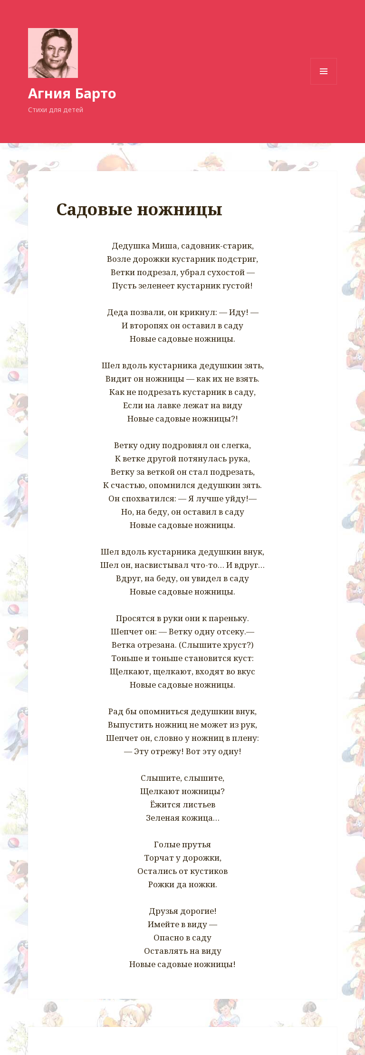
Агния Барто (72, 93)
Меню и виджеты (324, 84)
